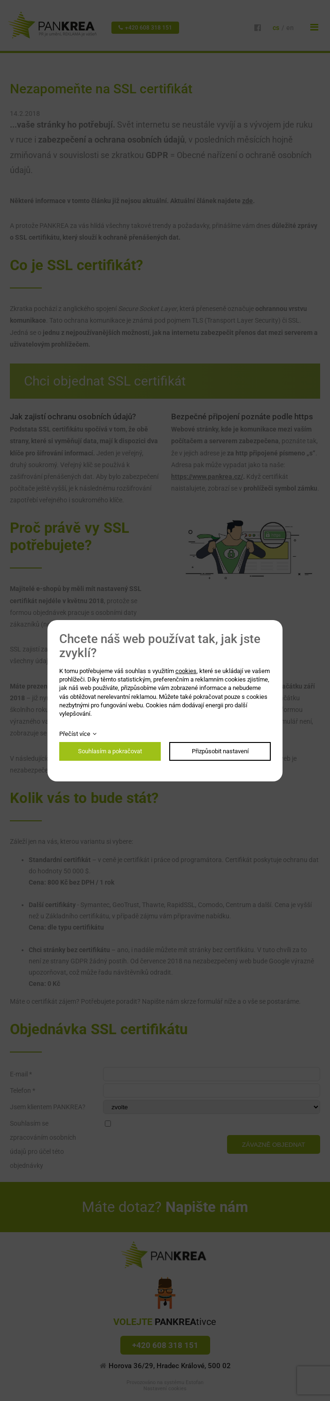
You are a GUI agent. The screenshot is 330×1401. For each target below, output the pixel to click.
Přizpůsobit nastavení (220, 751)
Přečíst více (74, 733)
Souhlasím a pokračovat (110, 751)
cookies (185, 670)
